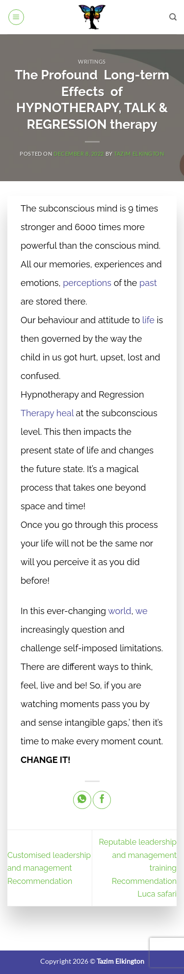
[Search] (173, 17)
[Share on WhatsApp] (82, 800)
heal (65, 413)
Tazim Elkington (139, 153)
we (141, 611)
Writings (91, 61)
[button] (16, 17)
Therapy (37, 413)
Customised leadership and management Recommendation (49, 868)
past (148, 283)
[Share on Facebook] (102, 800)
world (119, 611)
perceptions (87, 283)
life (148, 320)
